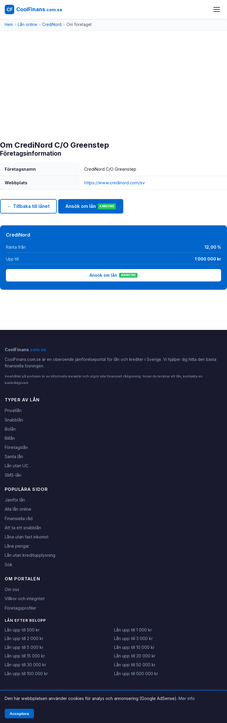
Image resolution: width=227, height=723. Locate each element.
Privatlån (13, 410)
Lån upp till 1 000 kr (133, 629)
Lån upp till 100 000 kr (26, 673)
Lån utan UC (16, 465)
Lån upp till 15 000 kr (25, 655)
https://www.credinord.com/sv (114, 182)
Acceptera (19, 713)
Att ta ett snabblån (23, 527)
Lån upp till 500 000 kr (136, 673)
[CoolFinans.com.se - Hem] (33, 9)
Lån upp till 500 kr (22, 629)
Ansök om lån (90, 206)
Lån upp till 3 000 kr (133, 638)
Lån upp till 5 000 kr (24, 647)
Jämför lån (15, 499)
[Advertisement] (113, 96)
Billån (10, 438)
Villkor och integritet (25, 598)
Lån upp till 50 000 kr (134, 664)
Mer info (187, 698)
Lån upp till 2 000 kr (24, 638)
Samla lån (14, 456)
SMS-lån (13, 475)
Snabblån (14, 419)
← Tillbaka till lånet (28, 206)
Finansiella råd (19, 518)
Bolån (10, 428)
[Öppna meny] (216, 9)
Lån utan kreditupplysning (30, 555)
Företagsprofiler (20, 607)
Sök (8, 564)
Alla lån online (18, 509)
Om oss (12, 589)
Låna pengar (17, 545)
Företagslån (16, 447)
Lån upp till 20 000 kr (134, 655)
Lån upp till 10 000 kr (134, 647)
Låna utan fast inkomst (26, 536)
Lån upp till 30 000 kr (25, 664)
